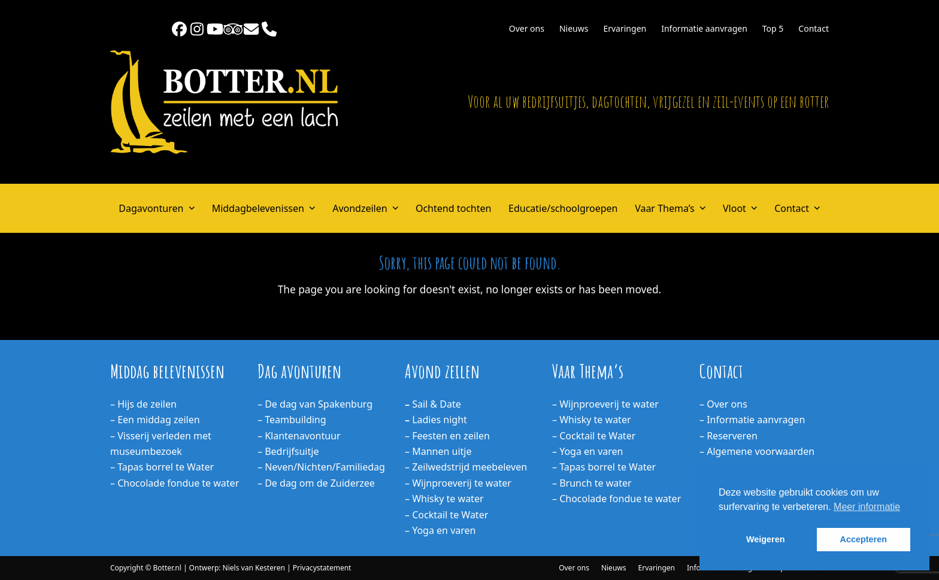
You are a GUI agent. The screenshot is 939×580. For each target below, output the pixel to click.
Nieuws (613, 568)
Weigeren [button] (765, 539)
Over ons (574, 568)
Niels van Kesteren (254, 568)
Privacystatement (322, 568)
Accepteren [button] (863, 539)
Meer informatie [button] (867, 507)
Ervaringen (657, 568)
